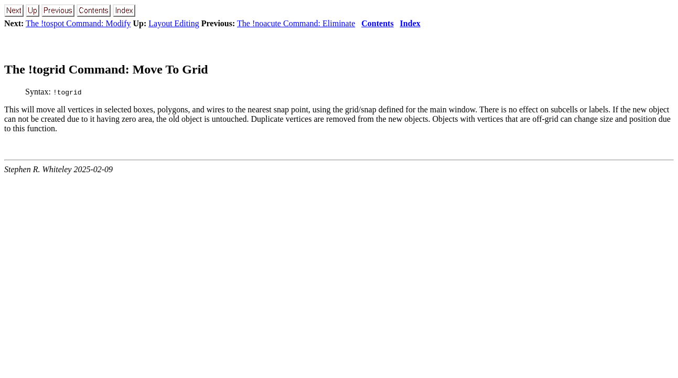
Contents (377, 23)
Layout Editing (173, 23)
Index (410, 23)
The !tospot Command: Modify (78, 23)
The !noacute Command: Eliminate (296, 23)
